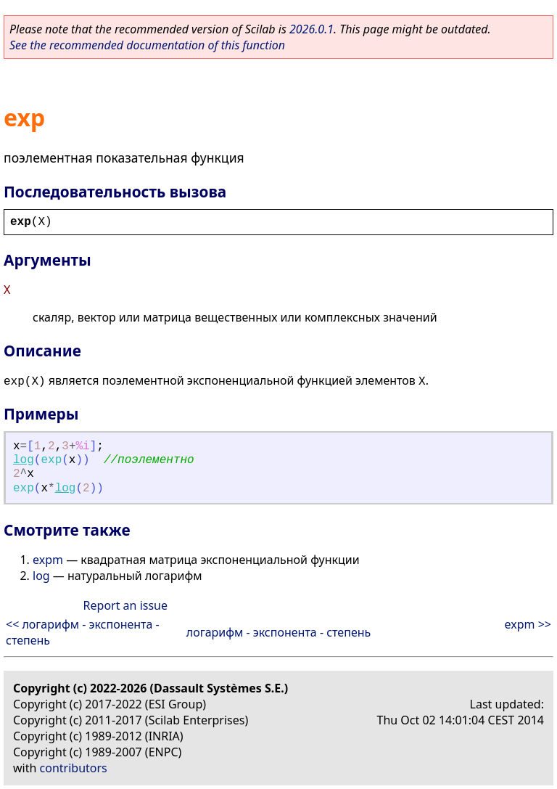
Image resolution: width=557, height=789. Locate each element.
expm (48, 560)
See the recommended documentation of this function (147, 45)
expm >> (528, 624)
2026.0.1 (311, 29)
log (23, 460)
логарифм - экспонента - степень (278, 632)
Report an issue (125, 605)
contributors (73, 768)
